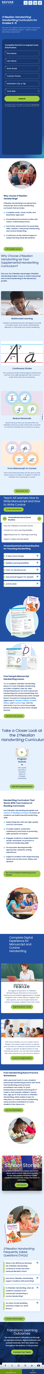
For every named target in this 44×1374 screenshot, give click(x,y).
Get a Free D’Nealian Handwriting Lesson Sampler (21, 829)
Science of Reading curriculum (16, 768)
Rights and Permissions (30, 1355)
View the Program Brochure (22, 742)
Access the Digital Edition (22, 1013)
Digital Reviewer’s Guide (22, 962)
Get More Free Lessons (14, 671)
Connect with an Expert (14, 1274)
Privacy (4, 1365)
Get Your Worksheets (13, 1065)
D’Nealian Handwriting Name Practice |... (13, 1344)
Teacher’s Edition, (22, 656)
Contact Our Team (22, 1307)
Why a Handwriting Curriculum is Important (14, 1342)
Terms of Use (27, 1359)
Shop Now (33, 1371)
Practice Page (19, 658)
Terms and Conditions (30, 1363)
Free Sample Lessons (13, 204)
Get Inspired (21, 1140)
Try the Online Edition (13, 465)
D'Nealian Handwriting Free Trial (11, 1347)
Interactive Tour (22, 446)
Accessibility (6, 1355)
